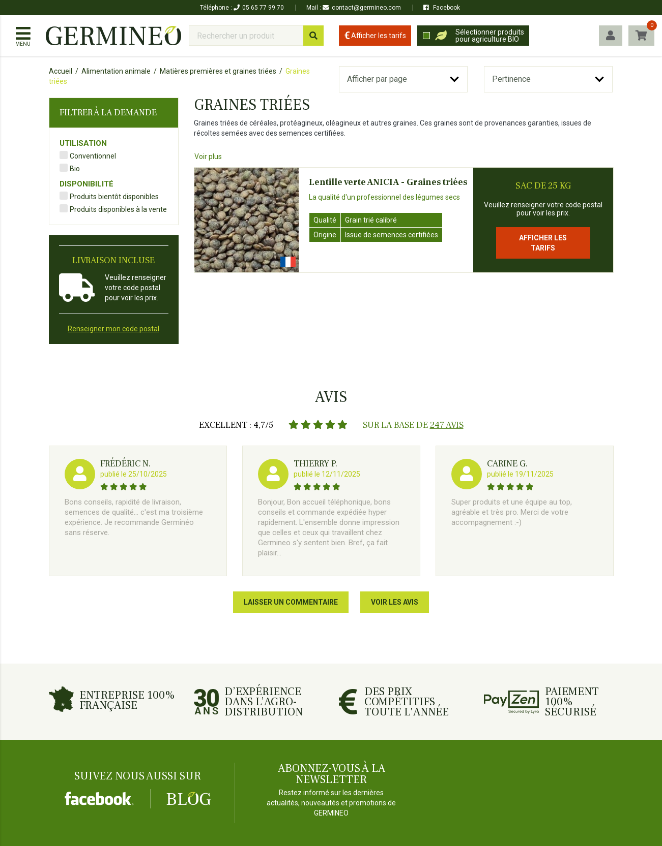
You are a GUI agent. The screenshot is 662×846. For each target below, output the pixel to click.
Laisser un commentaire (291, 602)
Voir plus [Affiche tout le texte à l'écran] (208, 156)
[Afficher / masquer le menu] (23, 36)
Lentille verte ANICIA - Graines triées (388, 182)
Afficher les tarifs (543, 243)
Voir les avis (394, 602)
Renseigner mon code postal (113, 329)
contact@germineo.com (362, 7)
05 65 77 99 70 (259, 7)
